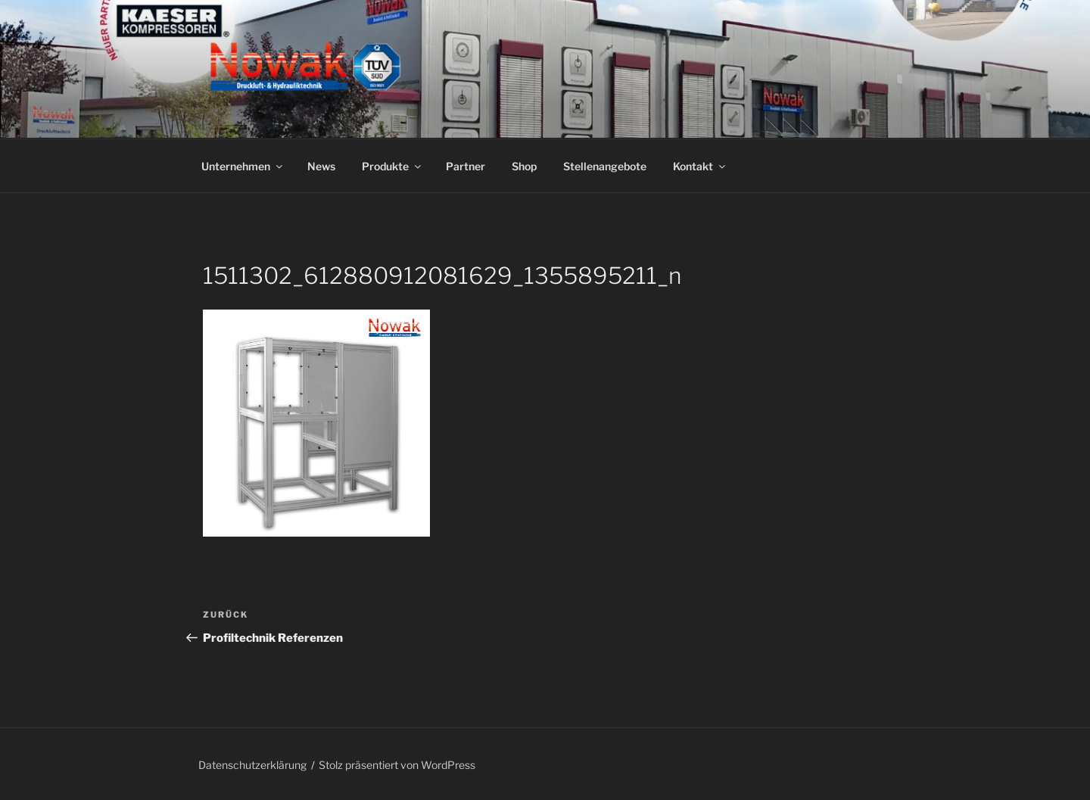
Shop (524, 166)
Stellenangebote (604, 166)
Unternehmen (243, 166)
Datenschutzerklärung (252, 764)
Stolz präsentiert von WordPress (397, 764)
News (321, 166)
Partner (465, 166)
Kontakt (700, 166)
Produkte (392, 166)
